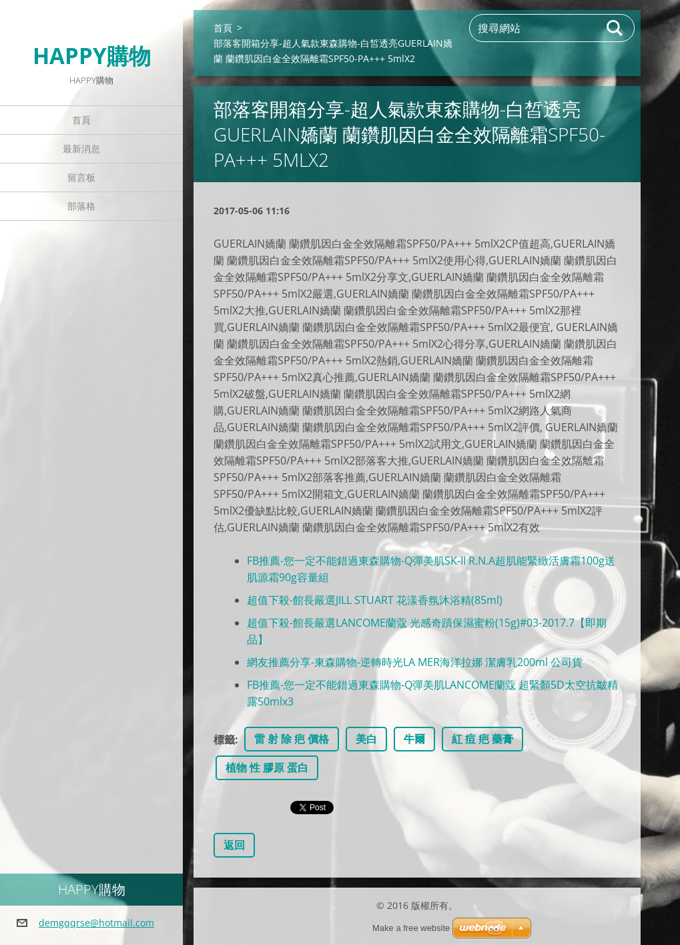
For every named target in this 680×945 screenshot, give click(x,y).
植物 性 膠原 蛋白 (267, 767)
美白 (366, 738)
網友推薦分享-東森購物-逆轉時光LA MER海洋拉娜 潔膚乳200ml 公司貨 (415, 662)
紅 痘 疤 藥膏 (482, 738)
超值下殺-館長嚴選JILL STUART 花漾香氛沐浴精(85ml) (374, 600)
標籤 (224, 739)
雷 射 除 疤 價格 (291, 738)
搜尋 (615, 28)
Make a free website (411, 928)
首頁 (81, 119)
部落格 (81, 206)
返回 (234, 845)
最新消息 (81, 148)
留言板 (81, 177)
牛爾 (414, 738)
